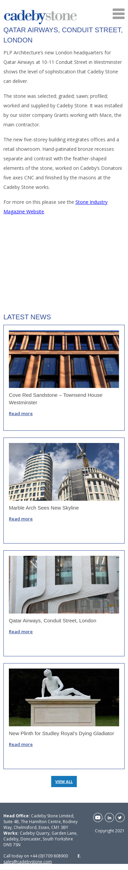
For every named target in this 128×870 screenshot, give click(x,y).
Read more (21, 413)
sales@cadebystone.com (27, 862)
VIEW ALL (64, 781)
